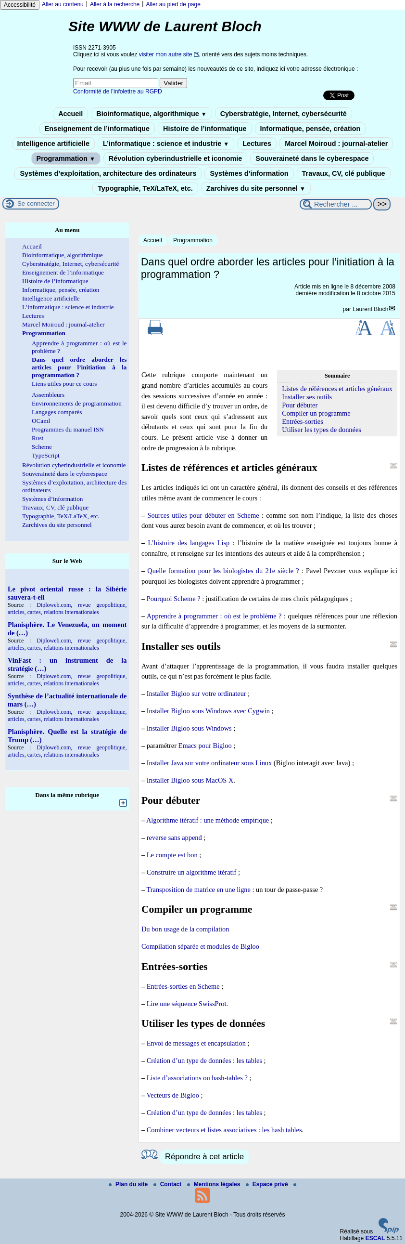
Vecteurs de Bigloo (172, 1095)
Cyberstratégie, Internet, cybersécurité (283, 114)
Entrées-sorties (302, 421)
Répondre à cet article (204, 1156)
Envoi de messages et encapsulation (196, 1043)
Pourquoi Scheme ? (174, 598)
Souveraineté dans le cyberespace (311, 158)
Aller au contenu (63, 4)
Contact (168, 1184)
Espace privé (268, 1184)
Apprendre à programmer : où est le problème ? (214, 616)
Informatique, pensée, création (310, 128)
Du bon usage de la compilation (185, 929)
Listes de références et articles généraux (337, 389)
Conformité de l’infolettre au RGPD (117, 91)
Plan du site (129, 1184)
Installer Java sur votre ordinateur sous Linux (209, 763)
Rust (37, 438)
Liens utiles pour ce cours (64, 383)
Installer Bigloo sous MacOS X (190, 780)
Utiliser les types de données (321, 429)
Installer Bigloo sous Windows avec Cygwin (208, 711)
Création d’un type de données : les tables (204, 1060)
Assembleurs (48, 394)
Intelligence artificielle (53, 143)
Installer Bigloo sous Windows (189, 728)
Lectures (256, 143)
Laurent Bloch (370, 309)
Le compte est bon (172, 855)
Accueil (70, 114)
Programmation (66, 158)
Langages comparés (57, 412)
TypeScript (46, 455)
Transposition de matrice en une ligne (198, 889)
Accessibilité (20, 4)
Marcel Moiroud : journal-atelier (336, 143)
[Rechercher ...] (336, 204)
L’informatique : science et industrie (166, 143)
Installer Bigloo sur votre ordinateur (196, 693)
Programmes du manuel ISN (68, 429)
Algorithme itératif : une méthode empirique (207, 820)
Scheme (42, 446)
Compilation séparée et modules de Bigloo (200, 946)
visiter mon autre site (165, 54)
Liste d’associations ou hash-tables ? (197, 1078)
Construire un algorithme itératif (192, 872)
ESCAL (375, 1238)
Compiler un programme (316, 413)
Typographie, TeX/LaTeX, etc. (145, 188)
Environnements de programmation (77, 403)
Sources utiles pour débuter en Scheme (203, 515)
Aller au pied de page (173, 4)
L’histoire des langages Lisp (189, 543)
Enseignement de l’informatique (97, 128)
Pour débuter (299, 405)
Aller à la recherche (114, 4)
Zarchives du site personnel (255, 188)
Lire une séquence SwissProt (187, 1004)
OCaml (41, 420)
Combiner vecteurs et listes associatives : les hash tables (224, 1130)
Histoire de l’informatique (205, 128)
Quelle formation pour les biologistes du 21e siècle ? (223, 571)
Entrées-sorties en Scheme (183, 986)
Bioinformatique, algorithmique (151, 114)
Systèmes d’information (249, 173)
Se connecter (36, 203)
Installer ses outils (307, 397)
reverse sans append (174, 837)
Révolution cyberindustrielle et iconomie (175, 158)
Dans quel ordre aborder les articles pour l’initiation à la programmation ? (79, 367)
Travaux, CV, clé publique (343, 173)
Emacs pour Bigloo (205, 745)
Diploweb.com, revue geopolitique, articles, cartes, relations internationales (67, 608)
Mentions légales (214, 1184)
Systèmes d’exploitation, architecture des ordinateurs (108, 173)
